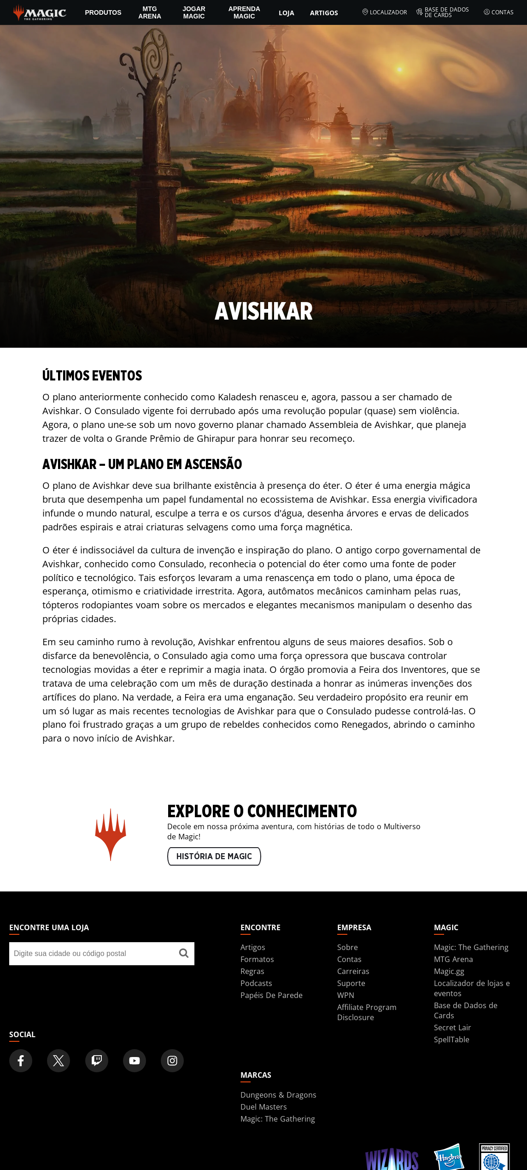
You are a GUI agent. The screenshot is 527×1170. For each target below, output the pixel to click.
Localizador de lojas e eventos (472, 988)
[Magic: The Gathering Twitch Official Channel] (96, 1060)
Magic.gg (449, 971)
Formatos (257, 959)
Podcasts (256, 983)
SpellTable (451, 1039)
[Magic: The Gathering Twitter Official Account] (58, 1060)
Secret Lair (452, 1027)
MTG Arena (149, 12)
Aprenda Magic (244, 12)
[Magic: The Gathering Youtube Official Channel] (134, 1060)
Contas (498, 12)
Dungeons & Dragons (278, 1095)
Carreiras (353, 971)
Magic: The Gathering (471, 947)
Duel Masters (263, 1107)
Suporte (351, 983)
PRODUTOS (103, 12)
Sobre (347, 947)
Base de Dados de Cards (442, 12)
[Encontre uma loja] (183, 953)
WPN (345, 995)
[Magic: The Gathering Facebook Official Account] (20, 1060)
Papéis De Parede (271, 995)
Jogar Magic (193, 12)
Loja (286, 12)
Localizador (384, 12)
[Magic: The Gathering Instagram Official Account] (172, 1060)
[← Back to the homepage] (39, 11)
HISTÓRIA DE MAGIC (214, 857)
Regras (252, 971)
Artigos (324, 12)
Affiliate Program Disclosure (367, 1012)
